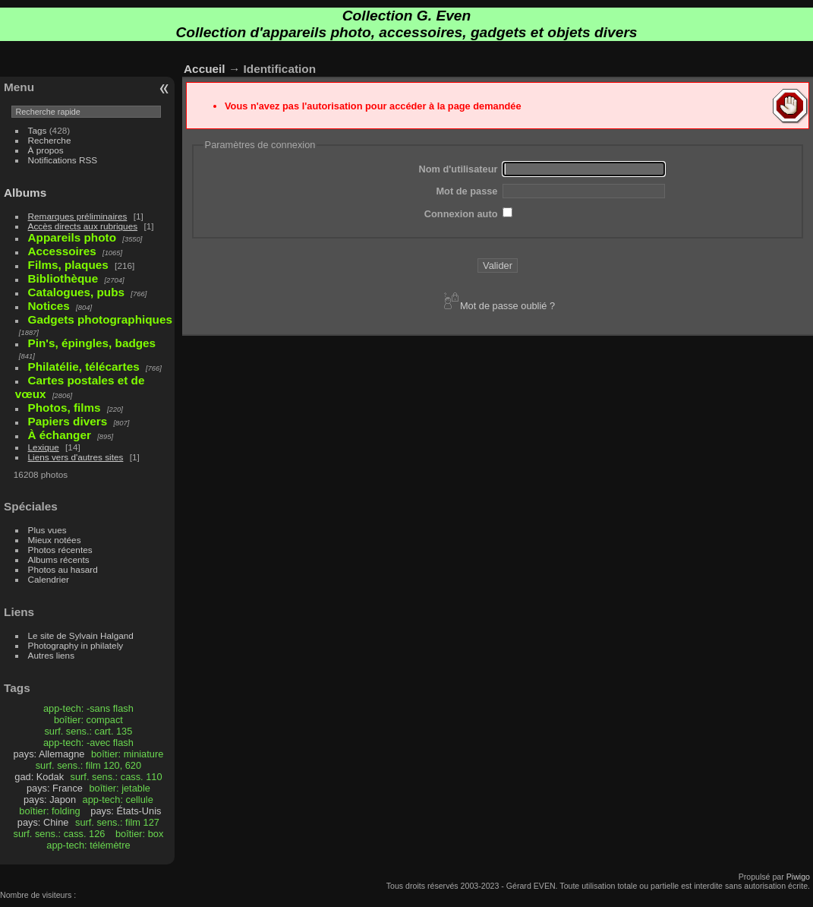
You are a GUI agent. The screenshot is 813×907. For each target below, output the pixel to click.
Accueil (204, 68)
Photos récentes (60, 550)
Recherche (49, 140)
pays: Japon (50, 799)
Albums (25, 192)
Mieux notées (54, 540)
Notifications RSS (63, 160)
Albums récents (59, 559)
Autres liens (51, 655)
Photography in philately (76, 645)
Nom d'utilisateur (457, 169)
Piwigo (798, 876)
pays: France (55, 788)
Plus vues (47, 530)
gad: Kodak (39, 776)
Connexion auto (461, 214)
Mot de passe (466, 191)
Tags (37, 130)
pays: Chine (43, 822)
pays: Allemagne (49, 754)
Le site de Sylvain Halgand (81, 635)
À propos (46, 150)
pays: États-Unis (125, 811)
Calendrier (48, 579)
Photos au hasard (63, 569)
